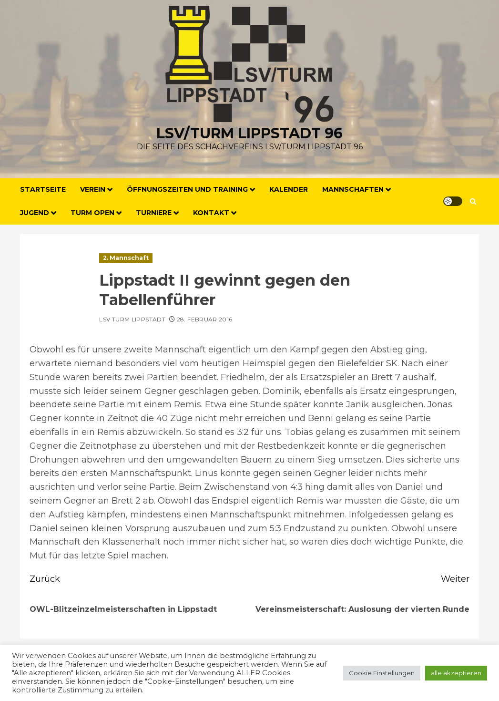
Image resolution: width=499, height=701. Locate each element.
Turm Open (92, 212)
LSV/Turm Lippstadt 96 (249, 133)
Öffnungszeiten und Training (187, 189)
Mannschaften (353, 189)
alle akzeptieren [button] (456, 673)
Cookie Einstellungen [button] (382, 673)
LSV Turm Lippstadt (132, 319)
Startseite (43, 189)
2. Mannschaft (126, 257)
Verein (92, 189)
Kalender (288, 189)
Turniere (154, 212)
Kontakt (211, 212)
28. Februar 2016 (205, 319)
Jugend (34, 212)
